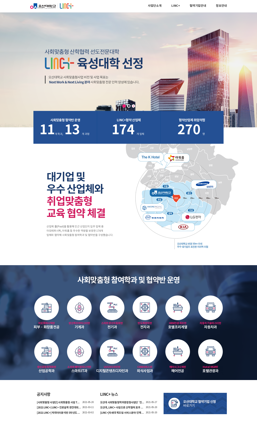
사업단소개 (154, 6)
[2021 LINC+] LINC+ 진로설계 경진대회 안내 (59, 407)
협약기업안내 (198, 6)
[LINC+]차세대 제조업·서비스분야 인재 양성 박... (122, 412)
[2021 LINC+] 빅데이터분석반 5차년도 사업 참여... (59, 412)
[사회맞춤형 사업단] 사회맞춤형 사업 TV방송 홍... (59, 402)
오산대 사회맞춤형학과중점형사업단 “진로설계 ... (122, 402)
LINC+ (175, 6)
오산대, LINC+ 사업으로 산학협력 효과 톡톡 (122, 407)
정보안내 (221, 6)
